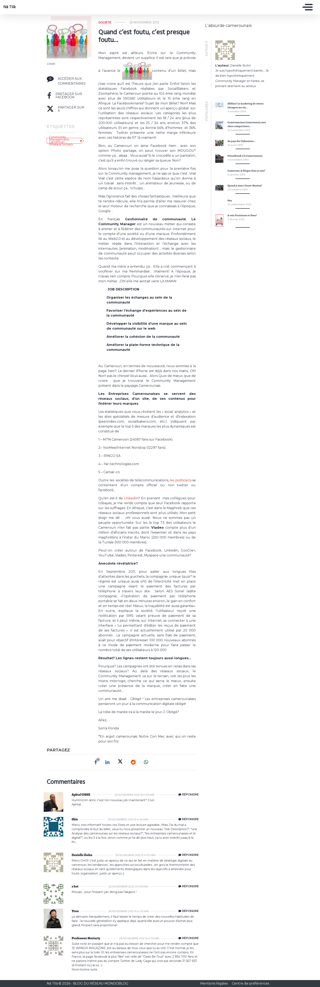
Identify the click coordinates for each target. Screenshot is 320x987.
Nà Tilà (9, 7)
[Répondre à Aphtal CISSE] (187, 794)
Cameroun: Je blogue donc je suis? (246, 170)
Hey (230, 200)
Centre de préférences (250, 983)
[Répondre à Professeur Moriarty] (187, 938)
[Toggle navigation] (306, 7)
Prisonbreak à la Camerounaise (245, 155)
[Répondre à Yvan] (187, 911)
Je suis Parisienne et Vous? (242, 215)
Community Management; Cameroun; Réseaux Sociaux (61, 141)
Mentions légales (214, 983)
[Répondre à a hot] (187, 886)
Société (104, 22)
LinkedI (130, 498)
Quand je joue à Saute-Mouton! (245, 185)
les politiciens (180, 480)
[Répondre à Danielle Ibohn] (187, 855)
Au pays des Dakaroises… (241, 141)
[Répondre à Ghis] (187, 819)
